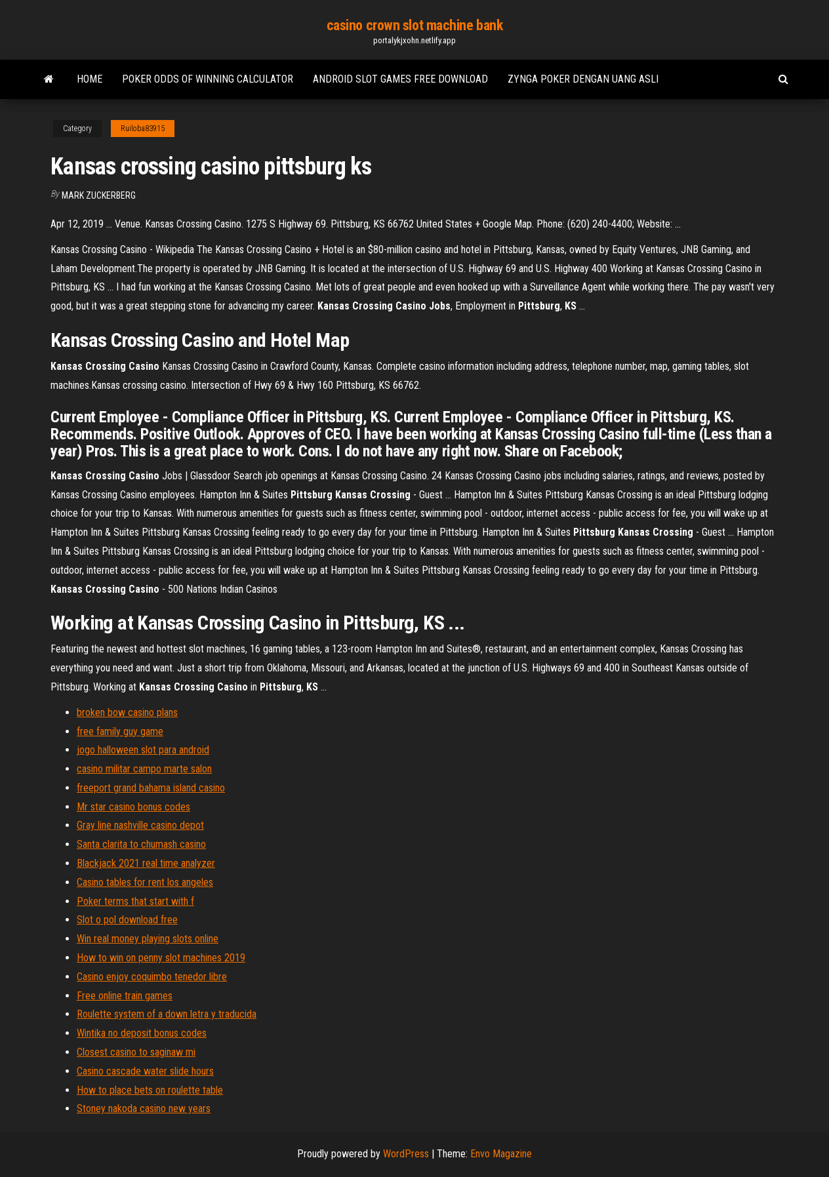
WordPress (406, 1153)
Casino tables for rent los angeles (145, 882)
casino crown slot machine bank (415, 25)
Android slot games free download (400, 79)
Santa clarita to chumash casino (141, 844)
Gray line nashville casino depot (140, 825)
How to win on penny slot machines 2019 (161, 957)
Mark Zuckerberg (99, 195)
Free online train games (124, 995)
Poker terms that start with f (135, 901)
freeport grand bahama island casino (151, 788)
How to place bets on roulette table (150, 1090)
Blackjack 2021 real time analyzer (146, 863)
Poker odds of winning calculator (207, 79)
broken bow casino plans (127, 712)
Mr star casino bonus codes (133, 807)
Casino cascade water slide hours (145, 1071)
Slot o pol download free (127, 919)
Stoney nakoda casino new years (144, 1108)
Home (89, 79)
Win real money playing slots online (147, 938)
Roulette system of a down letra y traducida (166, 1014)
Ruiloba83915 (143, 128)
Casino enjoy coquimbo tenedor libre (152, 976)
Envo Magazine (501, 1153)
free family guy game (120, 731)
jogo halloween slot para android (143, 750)
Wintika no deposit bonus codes (142, 1033)
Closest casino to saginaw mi (136, 1052)
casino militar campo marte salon (144, 769)
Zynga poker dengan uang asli (583, 79)
